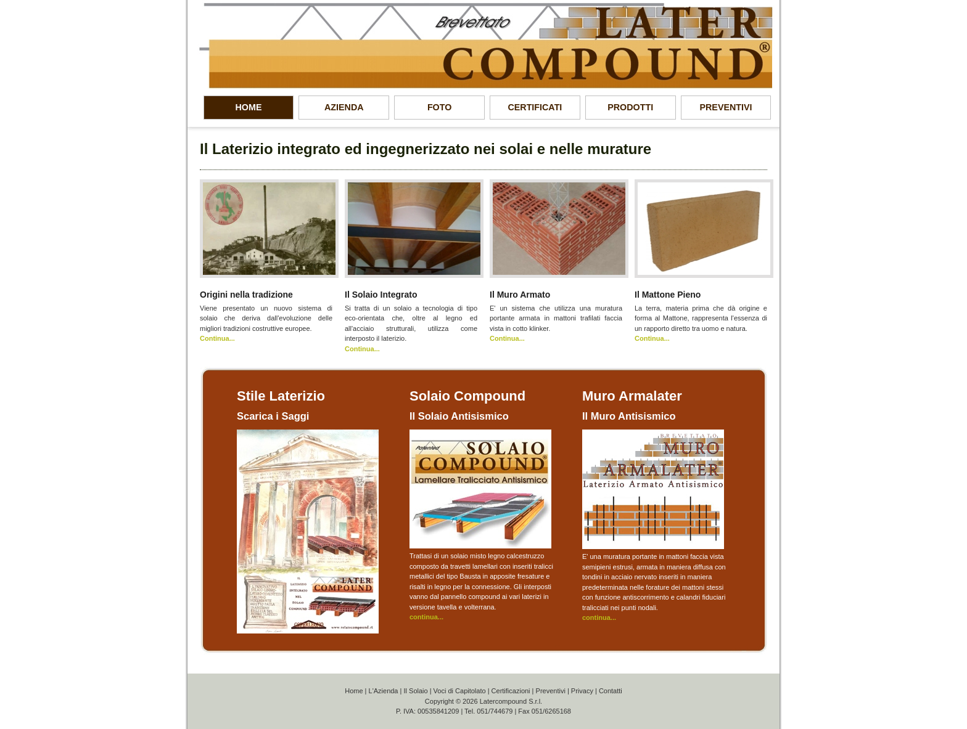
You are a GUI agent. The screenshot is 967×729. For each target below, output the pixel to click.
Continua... (217, 338)
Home (354, 690)
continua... (426, 617)
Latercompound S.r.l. (511, 701)
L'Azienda (383, 690)
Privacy (582, 690)
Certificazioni (511, 690)
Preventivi (551, 690)
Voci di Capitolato (460, 690)
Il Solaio (415, 690)
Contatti (610, 690)
